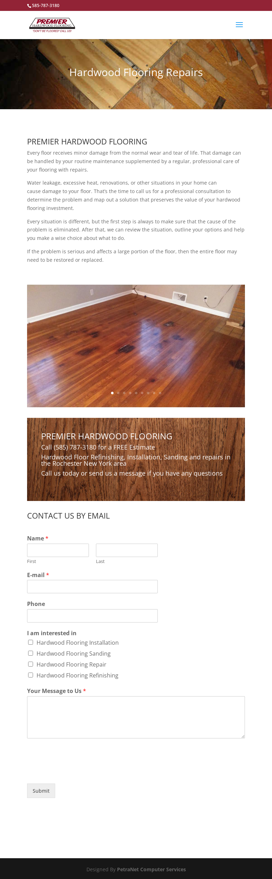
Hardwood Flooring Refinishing (77, 675)
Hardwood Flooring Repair (71, 664)
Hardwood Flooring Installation (78, 642)
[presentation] (80, 771)
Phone (36, 604)
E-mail (38, 575)
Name (37, 538)
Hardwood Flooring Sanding (74, 653)
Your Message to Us (56, 691)
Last (100, 561)
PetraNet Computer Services (151, 869)
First (31, 561)
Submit (41, 790)
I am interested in (52, 633)
